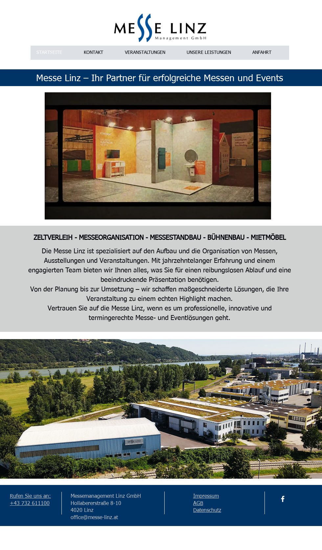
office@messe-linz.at (94, 517)
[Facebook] (283, 499)
